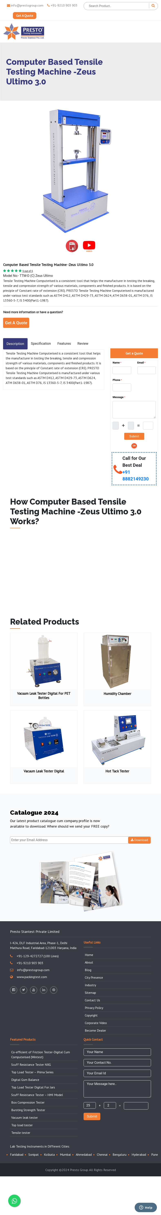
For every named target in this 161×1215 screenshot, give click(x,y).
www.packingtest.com (28, 977)
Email (141, 362)
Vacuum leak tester (24, 1117)
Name (117, 362)
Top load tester (22, 1125)
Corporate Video (96, 1023)
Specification (41, 343)
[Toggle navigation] (152, 31)
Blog (88, 970)
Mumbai (65, 1154)
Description (15, 344)
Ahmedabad (84, 1154)
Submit (92, 1116)
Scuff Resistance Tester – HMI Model (37, 1095)
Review (82, 343)
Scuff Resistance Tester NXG (31, 1064)
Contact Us (92, 1000)
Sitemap (90, 993)
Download (139, 840)
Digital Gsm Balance (25, 1080)
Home (89, 955)
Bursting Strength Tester (28, 1110)
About (89, 962)
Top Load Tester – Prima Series (32, 1072)
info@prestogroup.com (25, 5)
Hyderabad (139, 1154)
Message (119, 397)
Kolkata (49, 1154)
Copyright (91, 1015)
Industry (90, 985)
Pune (154, 1154)
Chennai (102, 1154)
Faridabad (16, 1154)
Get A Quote (24, 15)
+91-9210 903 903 (62, 5)
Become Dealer (95, 1030)
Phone (117, 379)
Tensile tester (20, 1133)
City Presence (94, 977)
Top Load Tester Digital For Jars (33, 1087)
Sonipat (33, 1154)
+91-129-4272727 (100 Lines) (34, 956)
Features (64, 343)
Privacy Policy (94, 1008)
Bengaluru (119, 1154)
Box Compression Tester (28, 1102)
